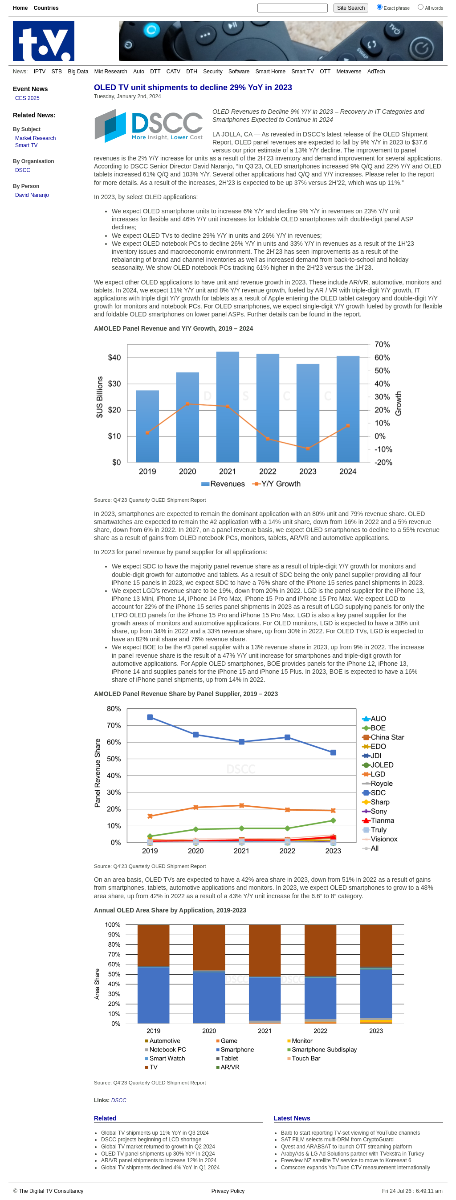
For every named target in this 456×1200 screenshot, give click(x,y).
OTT (325, 71)
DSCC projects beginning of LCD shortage (151, 1139)
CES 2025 (27, 98)
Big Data (78, 71)
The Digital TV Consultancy (51, 1191)
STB (57, 71)
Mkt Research (110, 71)
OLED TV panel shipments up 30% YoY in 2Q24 (158, 1154)
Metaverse (349, 71)
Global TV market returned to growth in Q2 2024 (158, 1147)
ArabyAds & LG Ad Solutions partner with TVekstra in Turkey (352, 1154)
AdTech (376, 71)
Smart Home (270, 71)
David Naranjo (32, 195)
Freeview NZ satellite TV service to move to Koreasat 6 (346, 1160)
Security (212, 71)
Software (238, 71)
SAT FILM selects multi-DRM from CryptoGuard (337, 1139)
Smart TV (302, 71)
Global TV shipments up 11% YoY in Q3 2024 (155, 1133)
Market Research (35, 138)
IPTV (40, 71)
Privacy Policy (228, 1191)
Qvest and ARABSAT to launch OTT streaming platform (346, 1147)
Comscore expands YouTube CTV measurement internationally (355, 1167)
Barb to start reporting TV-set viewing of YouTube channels (350, 1133)
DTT (155, 71)
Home (20, 8)
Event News (30, 88)
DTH (191, 71)
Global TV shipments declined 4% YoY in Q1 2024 (160, 1167)
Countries (46, 8)
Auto (138, 71)
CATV (173, 71)
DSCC (22, 170)
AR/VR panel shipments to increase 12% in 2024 (158, 1160)
